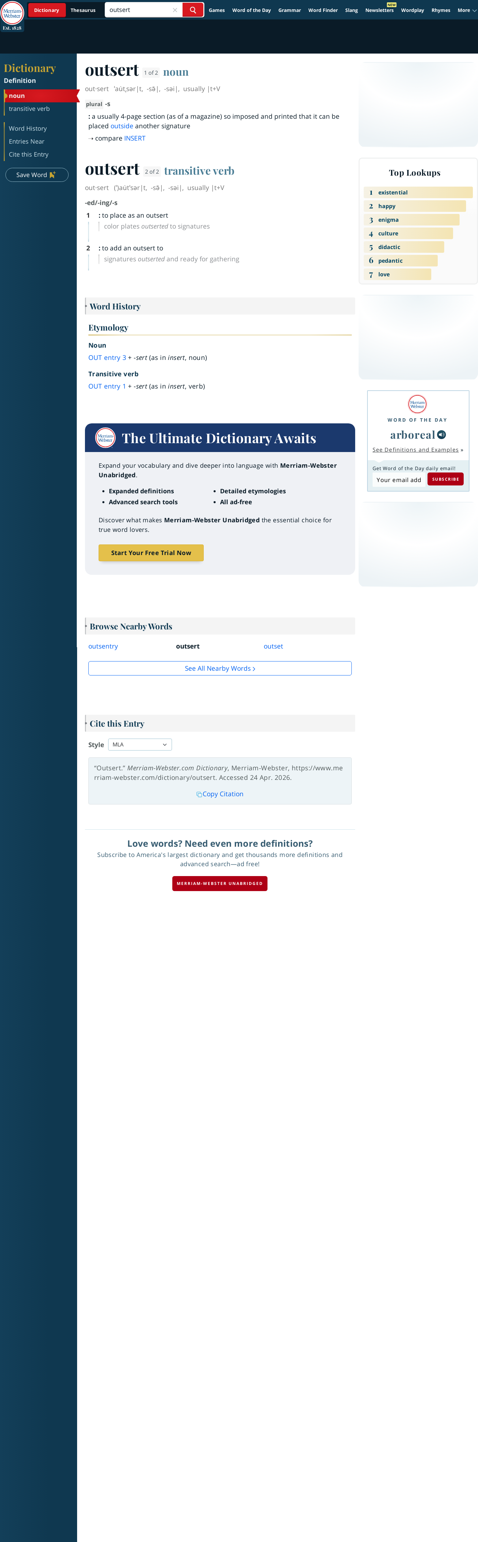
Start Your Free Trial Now (151, 553)
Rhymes (441, 10)
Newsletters (379, 10)
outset (273, 646)
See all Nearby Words (218, 668)
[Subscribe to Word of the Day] (399, 479)
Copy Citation (220, 793)
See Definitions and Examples (416, 449)
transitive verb (199, 170)
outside (122, 125)
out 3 (107, 357)
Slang (351, 10)
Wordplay (412, 10)
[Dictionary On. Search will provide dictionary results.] (65, 10)
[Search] (154, 10)
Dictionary (30, 67)
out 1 (107, 386)
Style (96, 744)
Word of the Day (251, 10)
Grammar (289, 10)
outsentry (103, 646)
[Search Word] (193, 10)
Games (217, 10)
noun (176, 71)
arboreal (413, 434)
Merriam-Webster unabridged (220, 883)
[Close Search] (175, 10)
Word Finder (323, 10)
